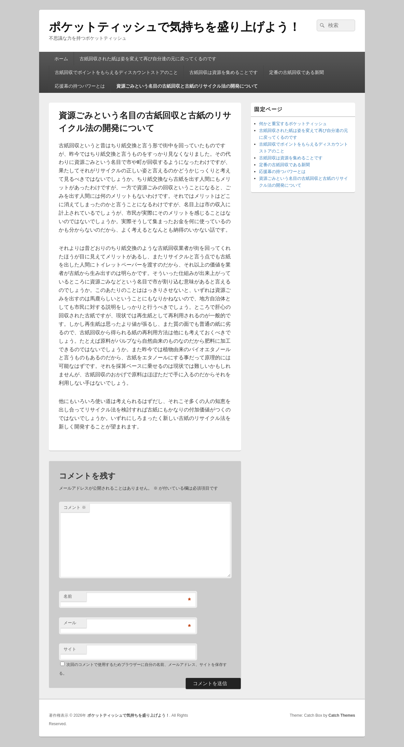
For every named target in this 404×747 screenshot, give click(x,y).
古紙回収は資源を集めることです (223, 72)
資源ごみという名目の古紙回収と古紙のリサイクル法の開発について (187, 86)
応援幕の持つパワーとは (80, 86)
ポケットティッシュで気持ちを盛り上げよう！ (174, 27)
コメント (75, 507)
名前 (68, 596)
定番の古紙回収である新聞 (296, 72)
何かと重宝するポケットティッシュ (293, 123)
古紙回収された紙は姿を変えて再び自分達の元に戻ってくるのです (147, 58)
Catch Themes (341, 715)
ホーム (61, 58)
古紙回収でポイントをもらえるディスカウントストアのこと (116, 72)
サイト (70, 649)
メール (70, 622)
